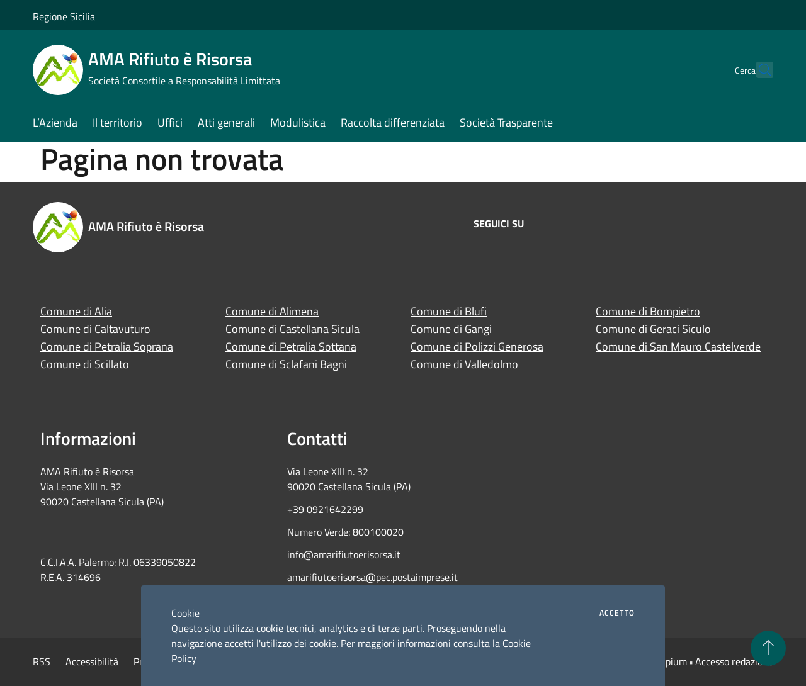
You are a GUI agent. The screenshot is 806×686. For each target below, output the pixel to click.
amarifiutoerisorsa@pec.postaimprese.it (372, 577)
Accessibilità (91, 661)
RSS (41, 661)
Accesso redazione (734, 661)
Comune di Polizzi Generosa (477, 346)
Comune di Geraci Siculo (653, 328)
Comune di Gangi (451, 328)
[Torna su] (768, 648)
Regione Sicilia (64, 16)
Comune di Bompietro (648, 311)
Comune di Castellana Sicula (292, 328)
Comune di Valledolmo (464, 364)
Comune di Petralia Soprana (106, 346)
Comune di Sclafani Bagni (286, 364)
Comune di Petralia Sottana (290, 346)
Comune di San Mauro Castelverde (678, 346)
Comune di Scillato (84, 364)
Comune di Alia (76, 311)
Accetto (617, 613)
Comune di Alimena (272, 311)
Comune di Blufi (449, 311)
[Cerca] (758, 70)
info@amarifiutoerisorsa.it (343, 554)
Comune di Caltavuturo (95, 328)
